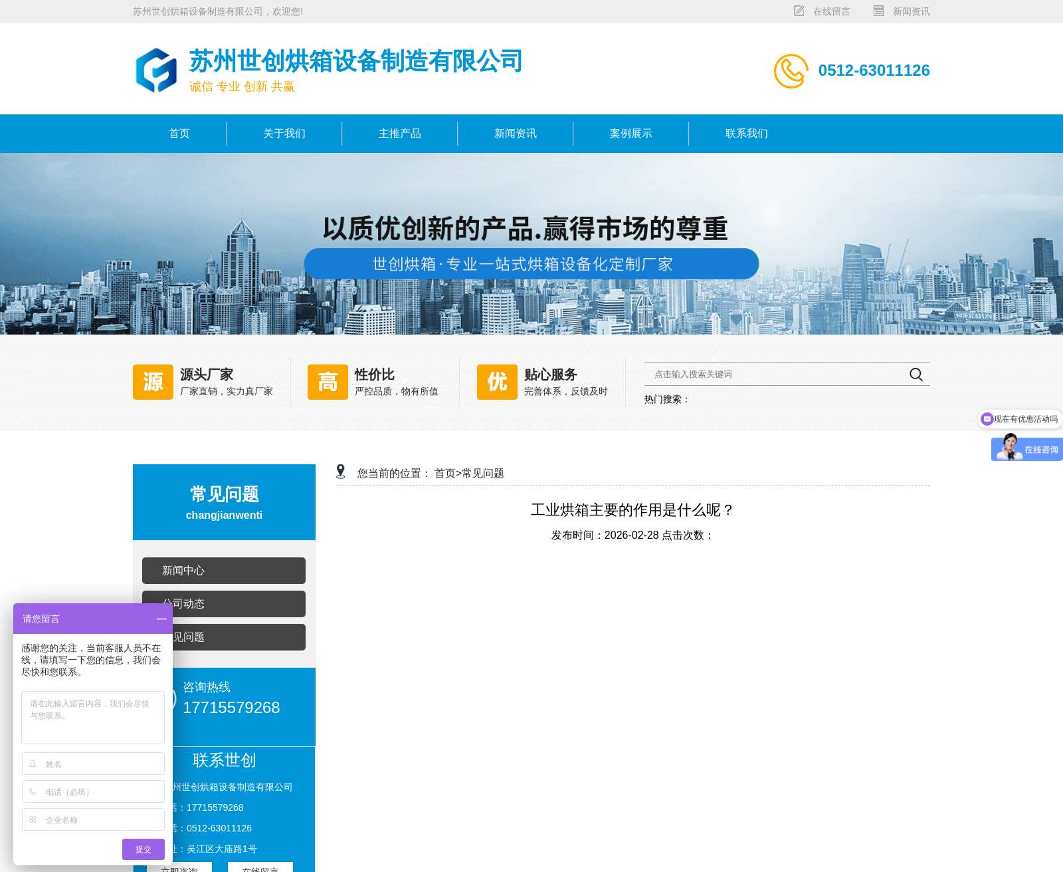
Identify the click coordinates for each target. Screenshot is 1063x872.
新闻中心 (183, 570)
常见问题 (183, 637)
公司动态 (183, 603)
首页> (448, 473)
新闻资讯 (911, 11)
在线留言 (831, 11)
